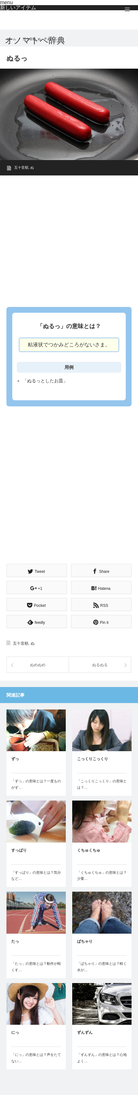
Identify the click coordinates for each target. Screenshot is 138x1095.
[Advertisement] (69, 239)
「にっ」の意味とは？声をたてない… (36, 1058)
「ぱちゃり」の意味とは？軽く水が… (102, 967)
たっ (15, 941)
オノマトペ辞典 (35, 40)
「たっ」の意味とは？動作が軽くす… (36, 967)
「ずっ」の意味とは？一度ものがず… (36, 784)
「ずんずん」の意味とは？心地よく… (102, 1058)
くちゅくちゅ (88, 850)
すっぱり (19, 850)
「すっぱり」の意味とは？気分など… (36, 875)
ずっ (15, 759)
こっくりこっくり (92, 759)
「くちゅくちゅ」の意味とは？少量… (102, 875)
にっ (15, 1032)
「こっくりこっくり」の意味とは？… (102, 784)
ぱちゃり (85, 941)
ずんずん (85, 1032)
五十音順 (21, 167)
